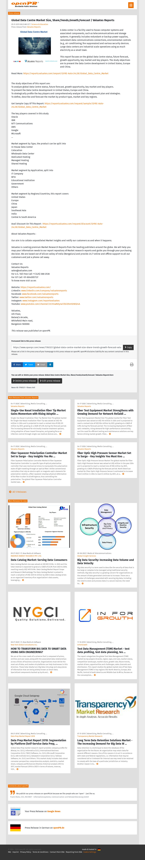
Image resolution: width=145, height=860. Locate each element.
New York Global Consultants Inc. (24, 645)
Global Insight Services (86, 556)
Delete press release (24, 380)
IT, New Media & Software (31, 553)
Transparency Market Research (89, 736)
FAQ (9, 852)
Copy (128, 347)
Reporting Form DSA (74, 852)
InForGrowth (82, 645)
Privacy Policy (25, 852)
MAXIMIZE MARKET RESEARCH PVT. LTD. (26, 556)
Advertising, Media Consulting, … (34, 404)
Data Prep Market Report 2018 (23, 736)
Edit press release (50, 380)
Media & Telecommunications (99, 553)
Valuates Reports (34, 27)
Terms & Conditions (40, 852)
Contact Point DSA (57, 852)
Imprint (15, 852)
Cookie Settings (89, 852)
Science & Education (40, 24)
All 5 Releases (17, 492)
